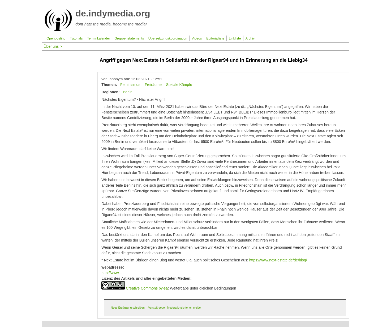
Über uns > (53, 46)
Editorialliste (215, 38)
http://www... (111, 273)
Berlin (127, 92)
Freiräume (153, 84)
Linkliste (235, 38)
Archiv (250, 38)
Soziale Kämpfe (179, 84)
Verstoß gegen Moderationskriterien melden (175, 307)
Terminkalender (98, 38)
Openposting (55, 38)
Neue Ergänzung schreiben (128, 307)
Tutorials (76, 38)
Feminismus (130, 84)
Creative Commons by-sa (147, 288)
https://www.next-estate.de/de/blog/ (278, 260)
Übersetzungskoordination (167, 38)
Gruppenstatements (129, 38)
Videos (197, 38)
